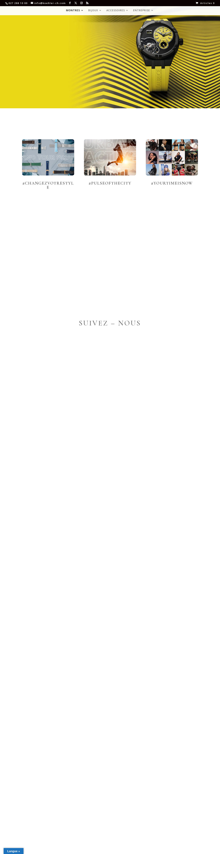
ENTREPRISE (141, 10)
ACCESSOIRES (115, 10)
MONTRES (73, 10)
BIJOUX (93, 10)
